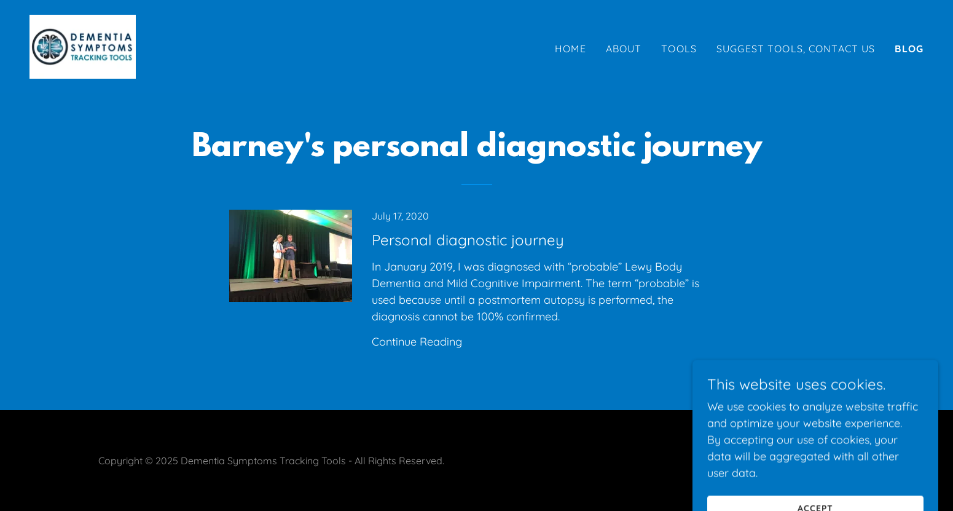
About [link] (624, 48)
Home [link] (570, 48)
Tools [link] (679, 48)
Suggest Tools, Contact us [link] (795, 48)
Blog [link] (909, 48)
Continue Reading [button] (417, 342)
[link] (82, 46)
